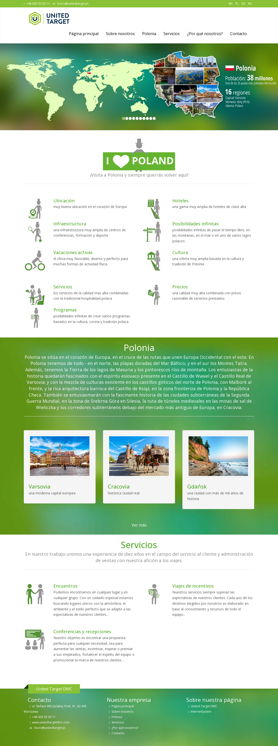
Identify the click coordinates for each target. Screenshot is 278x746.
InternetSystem (201, 711)
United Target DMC (204, 706)
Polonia (149, 33)
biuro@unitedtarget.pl (72, 3)
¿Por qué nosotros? (205, 33)
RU (250, 3)
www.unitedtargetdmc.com (51, 722)
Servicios (172, 33)
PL (237, 3)
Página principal (84, 33)
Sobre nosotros (120, 33)
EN (230, 3)
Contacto (238, 33)
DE (243, 3)
